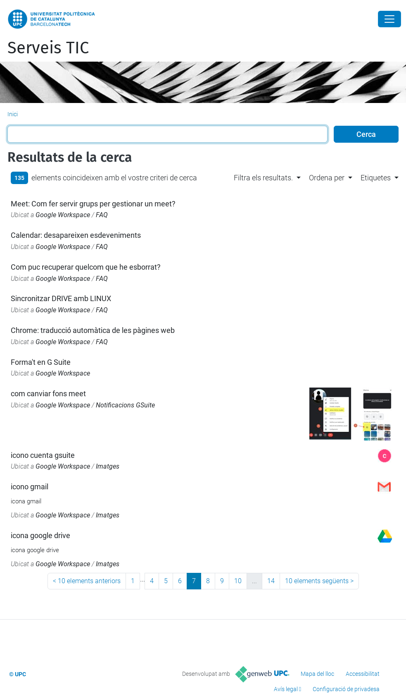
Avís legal (286, 689)
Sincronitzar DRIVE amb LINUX (61, 298)
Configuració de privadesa (346, 689)
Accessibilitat (363, 673)
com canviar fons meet (48, 393)
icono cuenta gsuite (43, 455)
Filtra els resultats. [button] (263, 177)
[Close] (389, 19)
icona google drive (40, 535)
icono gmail (29, 486)
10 (238, 581)
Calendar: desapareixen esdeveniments (76, 235)
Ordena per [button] (326, 177)
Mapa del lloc (317, 673)
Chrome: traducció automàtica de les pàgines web (93, 330)
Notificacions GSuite (125, 405)
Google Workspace (63, 215)
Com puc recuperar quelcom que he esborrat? (86, 267)
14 (271, 581)
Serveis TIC (48, 48)
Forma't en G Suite (41, 362)
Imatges (107, 466)
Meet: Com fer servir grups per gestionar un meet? (93, 203)
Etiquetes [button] (376, 177)
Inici (12, 114)
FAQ (102, 215)
